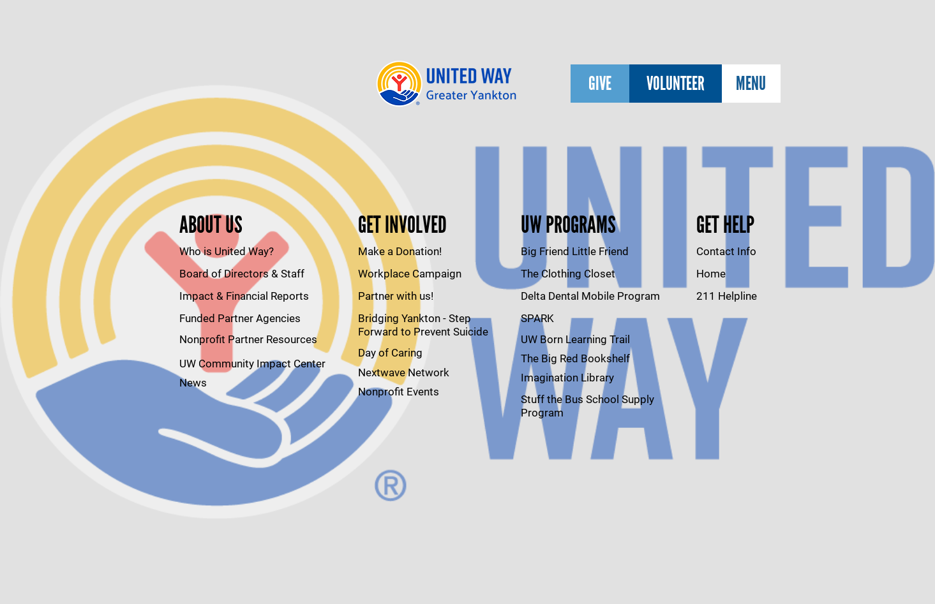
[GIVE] (600, 83)
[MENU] (751, 83)
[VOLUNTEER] (675, 83)
